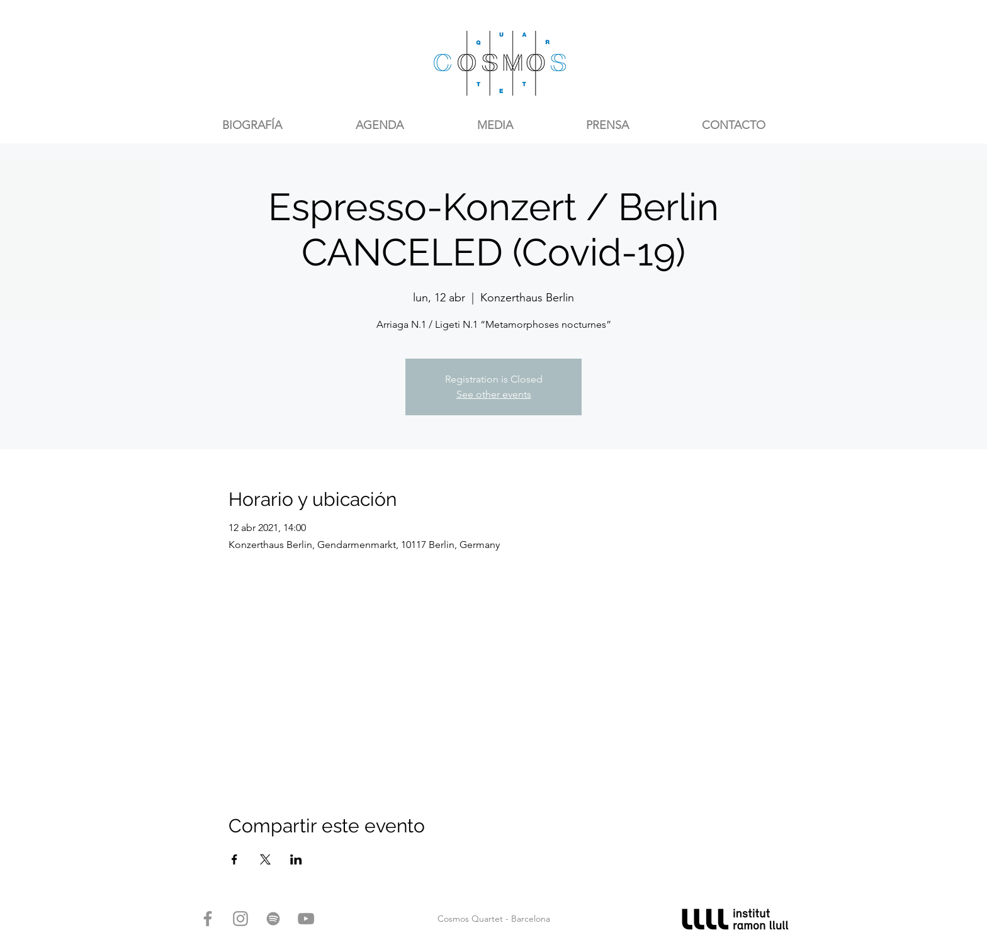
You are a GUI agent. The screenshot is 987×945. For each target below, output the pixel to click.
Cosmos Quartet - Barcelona (493, 918)
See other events (493, 394)
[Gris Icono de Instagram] (240, 919)
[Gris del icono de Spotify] (273, 919)
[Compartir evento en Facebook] (234, 859)
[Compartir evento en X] (265, 859)
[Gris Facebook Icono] (208, 919)
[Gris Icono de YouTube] (306, 919)
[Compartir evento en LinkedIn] (296, 859)
